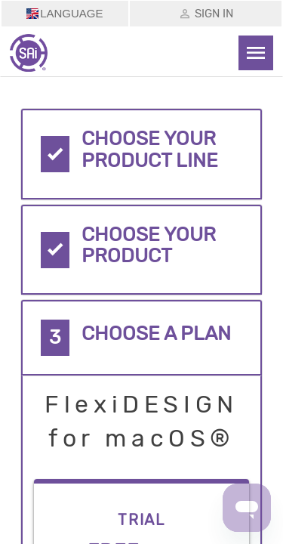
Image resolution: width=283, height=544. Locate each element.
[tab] (142, 154)
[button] (142, 154)
